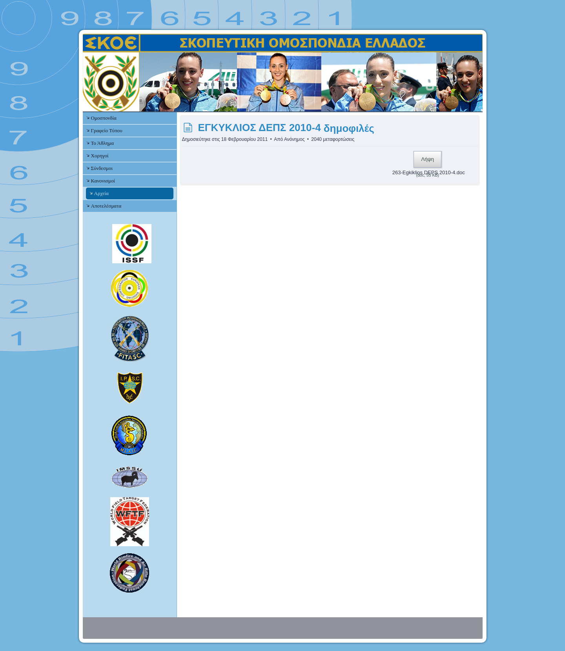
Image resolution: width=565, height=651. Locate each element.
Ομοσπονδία (104, 118)
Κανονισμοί (103, 181)
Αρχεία (101, 193)
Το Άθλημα (102, 143)
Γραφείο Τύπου (106, 130)
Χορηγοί (100, 156)
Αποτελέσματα (106, 206)
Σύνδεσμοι (102, 168)
